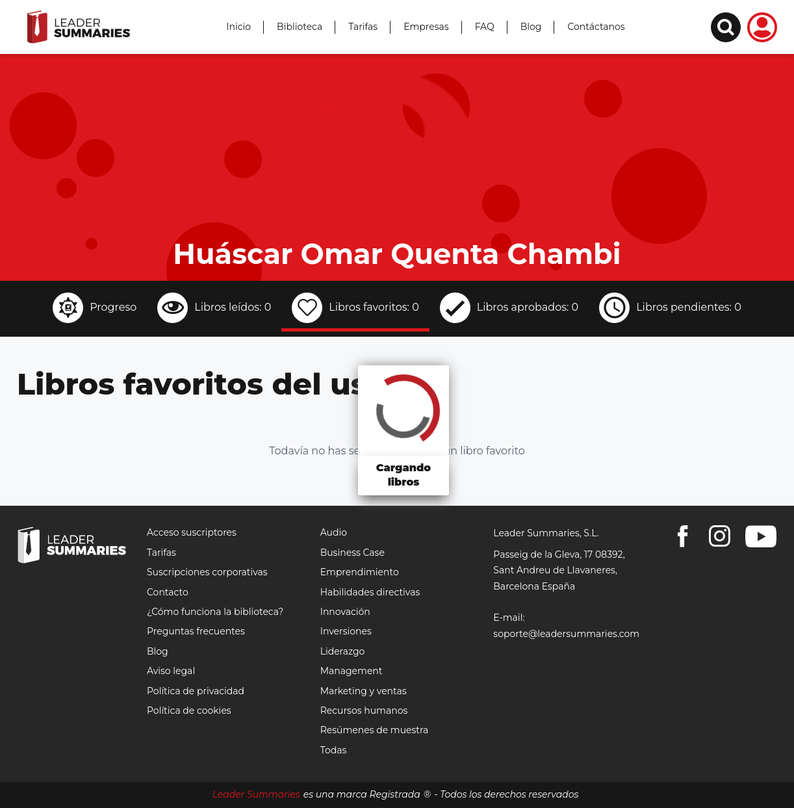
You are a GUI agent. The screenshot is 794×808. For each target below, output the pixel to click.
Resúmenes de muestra (374, 730)
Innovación (345, 612)
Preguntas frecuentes (196, 631)
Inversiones (346, 631)
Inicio (238, 27)
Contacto (167, 592)
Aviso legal (171, 671)
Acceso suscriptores (192, 532)
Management (351, 671)
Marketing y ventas (363, 691)
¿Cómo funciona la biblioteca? (215, 612)
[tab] (94, 309)
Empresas (426, 27)
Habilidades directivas (370, 592)
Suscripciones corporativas (207, 572)
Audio (333, 532)
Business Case (352, 552)
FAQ (484, 27)
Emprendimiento (359, 572)
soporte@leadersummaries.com (566, 634)
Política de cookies (189, 710)
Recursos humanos (364, 710)
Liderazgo (342, 651)
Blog (531, 27)
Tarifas (363, 27)
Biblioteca (299, 27)
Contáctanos (595, 27)
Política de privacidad (195, 691)
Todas (333, 750)
